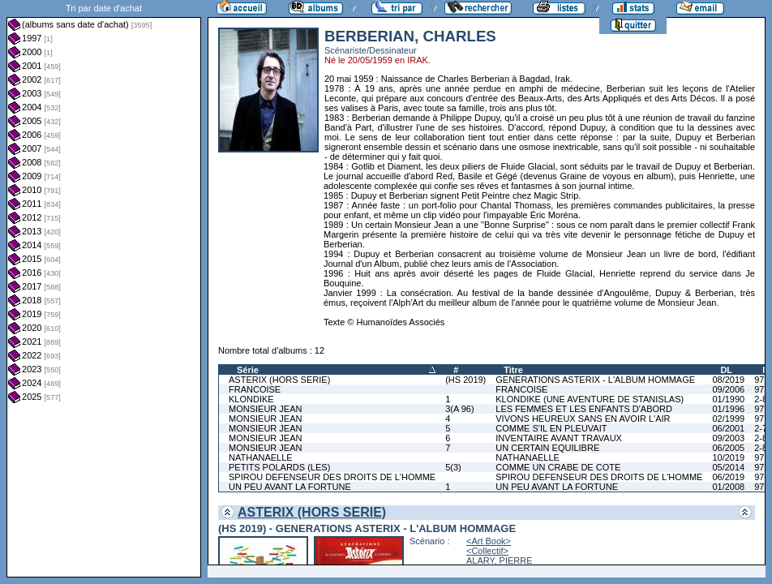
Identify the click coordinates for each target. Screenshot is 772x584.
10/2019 (728, 457)
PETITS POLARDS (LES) (279, 467)
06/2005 (728, 448)
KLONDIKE (251, 399)
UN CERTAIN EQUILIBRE (547, 448)
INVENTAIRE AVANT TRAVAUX (558, 438)
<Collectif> (487, 551)
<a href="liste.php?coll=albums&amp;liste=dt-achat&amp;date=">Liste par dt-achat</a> (103, 289)
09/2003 (728, 438)
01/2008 (728, 487)
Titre (513, 370)
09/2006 (728, 389)
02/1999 (728, 418)
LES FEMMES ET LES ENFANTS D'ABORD (583, 409)
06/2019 (728, 477)
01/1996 (728, 409)
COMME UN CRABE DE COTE (557, 467)
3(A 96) (459, 409)
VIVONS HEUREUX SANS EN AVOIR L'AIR (582, 418)
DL (726, 370)
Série (248, 370)
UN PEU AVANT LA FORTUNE (290, 487)
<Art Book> (488, 541)
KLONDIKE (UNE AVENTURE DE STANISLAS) (589, 399)
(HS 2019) (465, 379)
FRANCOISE (255, 389)
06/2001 (728, 428)
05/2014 (728, 467)
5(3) (453, 467)
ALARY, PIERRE (499, 560)
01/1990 (728, 399)
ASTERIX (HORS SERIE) (279, 379)
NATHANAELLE (261, 457)
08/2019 (728, 379)
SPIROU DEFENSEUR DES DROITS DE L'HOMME (332, 477)
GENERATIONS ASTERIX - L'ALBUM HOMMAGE (595, 379)
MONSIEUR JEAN (265, 409)
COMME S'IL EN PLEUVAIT (551, 428)
